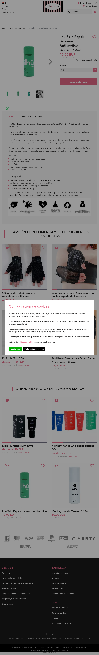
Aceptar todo (15, 349)
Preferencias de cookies (34, 349)
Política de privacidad (26, 342)
